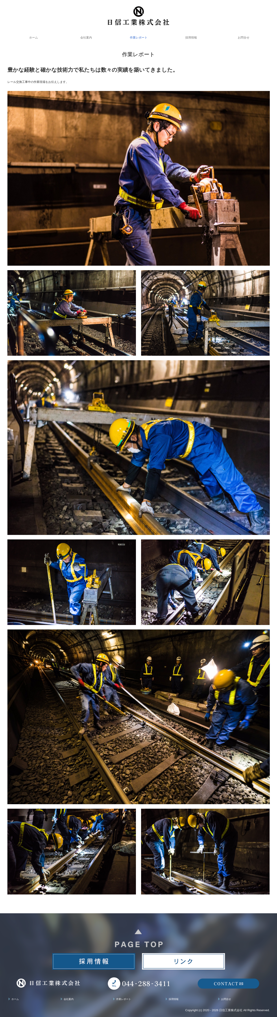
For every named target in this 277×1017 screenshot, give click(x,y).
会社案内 (86, 37)
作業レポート (138, 37)
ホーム (33, 37)
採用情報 (191, 37)
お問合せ (243, 37)
